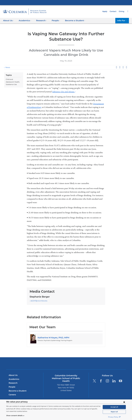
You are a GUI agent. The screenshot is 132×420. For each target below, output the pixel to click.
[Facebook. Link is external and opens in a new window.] (101, 381)
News (7, 67)
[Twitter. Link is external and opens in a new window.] (94, 381)
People (12, 387)
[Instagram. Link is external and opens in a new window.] (107, 381)
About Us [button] (8, 20)
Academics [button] (24, 20)
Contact (113, 11)
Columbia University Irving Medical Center (66, 2)
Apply (105, 11)
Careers (12, 395)
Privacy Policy (114, 417)
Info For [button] (122, 20)
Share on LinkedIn (123, 67)
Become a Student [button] (72, 20)
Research (13, 383)
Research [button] (40, 20)
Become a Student (17, 391)
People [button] (54, 20)
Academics (13, 379)
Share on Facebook (116, 67)
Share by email (126, 67)
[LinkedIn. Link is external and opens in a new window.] (114, 381)
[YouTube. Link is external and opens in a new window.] (120, 381)
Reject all (114, 412)
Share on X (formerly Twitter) (119, 67)
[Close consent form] (124, 402)
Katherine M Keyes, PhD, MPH (52, 337)
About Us (13, 375)
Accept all (114, 407)
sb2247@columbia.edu (38, 301)
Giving (121, 11)
